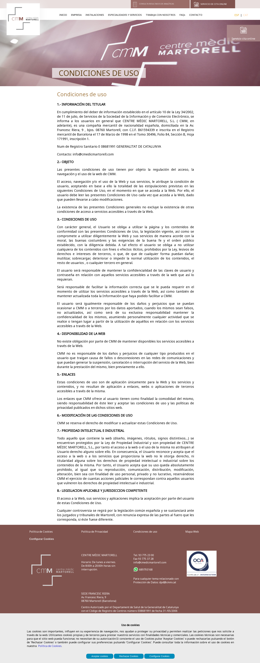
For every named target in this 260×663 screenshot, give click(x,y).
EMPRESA (76, 14)
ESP (236, 15)
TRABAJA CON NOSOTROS (160, 14)
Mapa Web (192, 531)
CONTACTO (195, 14)
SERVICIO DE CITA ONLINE (213, 3)
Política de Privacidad (94, 531)
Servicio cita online (243, 38)
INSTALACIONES (95, 14)
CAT (245, 15)
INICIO (63, 14)
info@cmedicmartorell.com (149, 562)
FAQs (182, 14)
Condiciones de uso (145, 531)
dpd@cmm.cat (167, 582)
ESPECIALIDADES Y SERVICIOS (125, 14)
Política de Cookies (50, 646)
